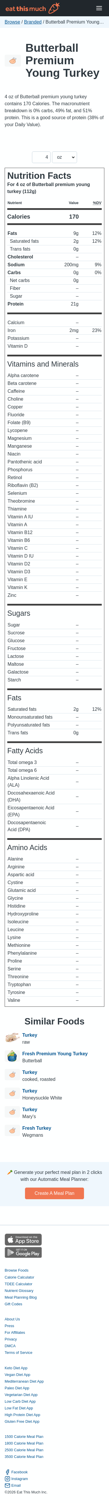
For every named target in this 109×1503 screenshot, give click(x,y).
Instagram (16, 1478)
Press (9, 1326)
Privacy (11, 1339)
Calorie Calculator (19, 1277)
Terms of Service (18, 1352)
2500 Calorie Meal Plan (24, 1450)
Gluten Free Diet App (22, 1421)
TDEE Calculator (18, 1284)
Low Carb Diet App (20, 1401)
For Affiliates (15, 1332)
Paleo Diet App (17, 1388)
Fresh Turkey (36, 1128)
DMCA (10, 1346)
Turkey (29, 1035)
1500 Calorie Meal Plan (24, 1436)
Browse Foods (16, 1270)
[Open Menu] (99, 8)
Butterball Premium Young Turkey (63, 60)
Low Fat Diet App (19, 1408)
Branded (33, 21)
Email (13, 1485)
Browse (12, 21)
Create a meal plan (54, 1193)
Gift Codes (13, 1304)
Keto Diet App (16, 1368)
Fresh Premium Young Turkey (55, 1053)
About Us (12, 1319)
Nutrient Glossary (19, 1290)
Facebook (16, 1472)
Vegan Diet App (17, 1374)
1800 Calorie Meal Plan (24, 1443)
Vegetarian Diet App (21, 1395)
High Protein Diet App (22, 1415)
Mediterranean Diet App (24, 1381)
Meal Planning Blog (21, 1297)
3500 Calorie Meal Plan (24, 1456)
